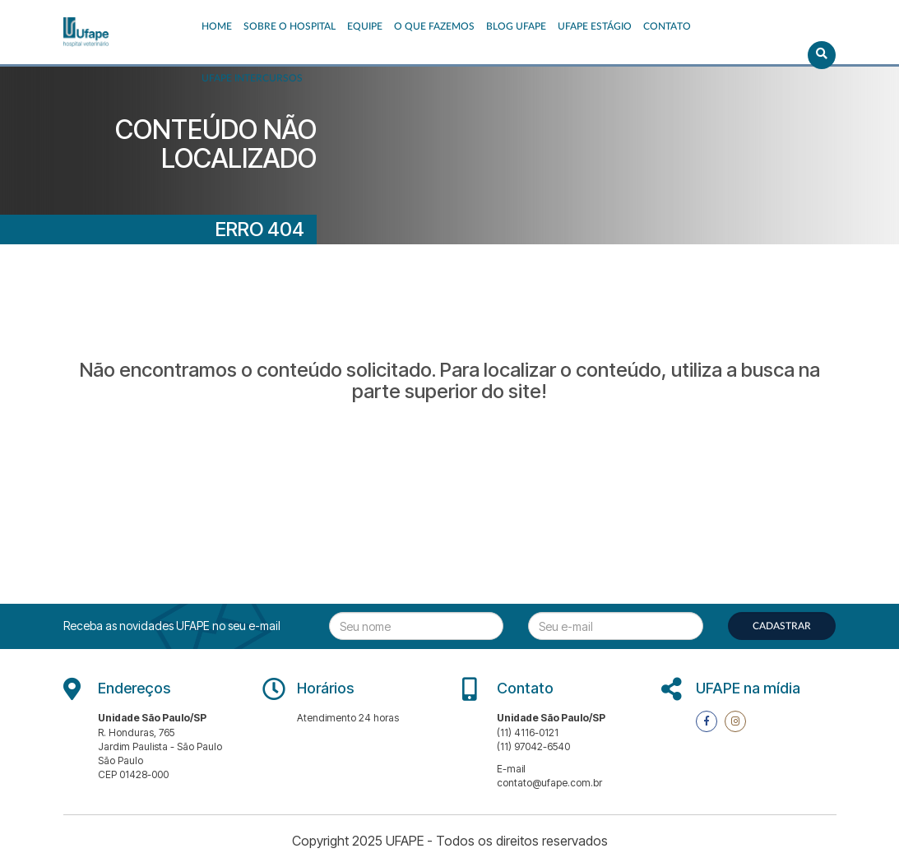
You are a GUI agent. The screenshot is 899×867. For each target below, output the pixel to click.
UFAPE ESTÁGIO (595, 26)
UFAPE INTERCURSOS (252, 78)
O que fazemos (434, 26)
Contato (667, 26)
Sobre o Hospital (289, 26)
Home (217, 26)
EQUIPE (364, 26)
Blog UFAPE (516, 26)
